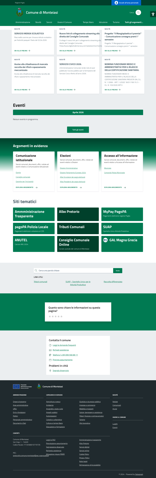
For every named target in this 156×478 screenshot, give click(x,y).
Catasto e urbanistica (54, 419)
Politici (15, 416)
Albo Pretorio (84, 443)
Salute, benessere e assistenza (90, 412)
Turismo (116, 22)
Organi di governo (19, 401)
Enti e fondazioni (19, 412)
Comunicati (117, 405)
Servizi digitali (84, 447)
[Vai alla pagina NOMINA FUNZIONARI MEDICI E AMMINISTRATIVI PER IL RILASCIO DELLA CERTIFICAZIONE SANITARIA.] (113, 89)
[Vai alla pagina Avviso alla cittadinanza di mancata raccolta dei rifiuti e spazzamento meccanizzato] (22, 89)
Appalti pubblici (51, 412)
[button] (153, 14)
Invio (118, 270)
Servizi (49, 22)
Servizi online (84, 450)
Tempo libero (88, 22)
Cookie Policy (84, 454)
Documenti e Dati (19, 423)
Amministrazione (23, 22)
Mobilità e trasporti (86, 408)
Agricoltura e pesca (53, 401)
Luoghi (115, 423)
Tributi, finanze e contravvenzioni (91, 416)
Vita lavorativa (84, 423)
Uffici (15, 408)
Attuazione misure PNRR (55, 454)
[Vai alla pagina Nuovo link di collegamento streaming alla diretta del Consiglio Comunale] (67, 50)
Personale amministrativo (22, 419)
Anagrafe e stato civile (54, 408)
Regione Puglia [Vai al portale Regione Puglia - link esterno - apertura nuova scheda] (20, 2)
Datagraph (139, 474)
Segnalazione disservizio (55, 447)
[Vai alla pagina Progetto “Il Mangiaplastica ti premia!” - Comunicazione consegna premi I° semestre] (113, 50)
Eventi (115, 427)
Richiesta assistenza (53, 450)
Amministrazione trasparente (90, 439)
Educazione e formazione (55, 426)
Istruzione (103, 22)
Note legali (83, 461)
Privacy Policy (84, 457)
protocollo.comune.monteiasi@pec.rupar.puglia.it (31, 455)
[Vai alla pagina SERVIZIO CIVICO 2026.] (67, 89)
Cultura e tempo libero (54, 423)
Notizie (115, 401)
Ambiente (49, 405)
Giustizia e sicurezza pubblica (90, 401)
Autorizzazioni (51, 416)
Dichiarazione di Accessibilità (89, 465)
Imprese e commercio (87, 405)
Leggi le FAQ (50, 439)
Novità (38, 22)
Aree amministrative (20, 405)
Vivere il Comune (64, 22)
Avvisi (115, 408)
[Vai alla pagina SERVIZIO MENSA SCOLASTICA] (22, 50)
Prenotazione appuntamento (57, 443)
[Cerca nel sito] (138, 12)
